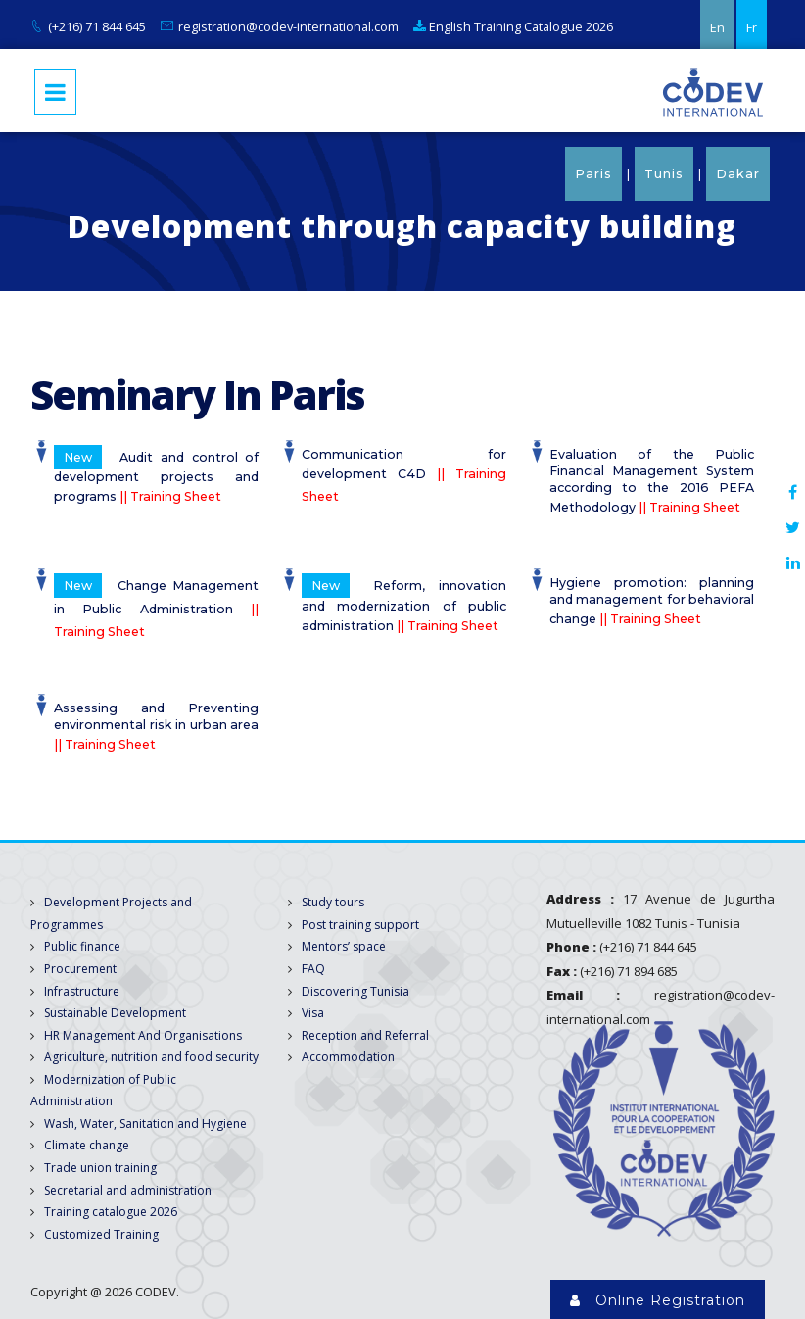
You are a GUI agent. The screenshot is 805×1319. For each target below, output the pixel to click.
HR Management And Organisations (143, 1035)
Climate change (86, 1145)
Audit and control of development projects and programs (157, 475)
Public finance (82, 946)
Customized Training (101, 1234)
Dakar (738, 174)
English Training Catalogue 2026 (513, 26)
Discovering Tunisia (355, 991)
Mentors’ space (344, 946)
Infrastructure (81, 991)
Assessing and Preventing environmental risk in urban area (157, 726)
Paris (593, 174)
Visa (313, 1012)
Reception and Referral (365, 1035)
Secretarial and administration (128, 1190)
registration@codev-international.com (288, 26)
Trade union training (100, 1167)
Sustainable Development (115, 1012)
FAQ (313, 968)
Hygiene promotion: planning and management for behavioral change (652, 600)
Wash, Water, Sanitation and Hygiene (145, 1123)
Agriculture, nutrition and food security (151, 1057)
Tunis (664, 174)
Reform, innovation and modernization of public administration (404, 603)
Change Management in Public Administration (157, 606)
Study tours (333, 902)
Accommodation (348, 1057)
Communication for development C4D (404, 476)
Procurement (80, 968)
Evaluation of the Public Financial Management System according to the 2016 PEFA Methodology (652, 480)
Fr (751, 27)
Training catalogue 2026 (110, 1211)
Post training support (360, 924)
